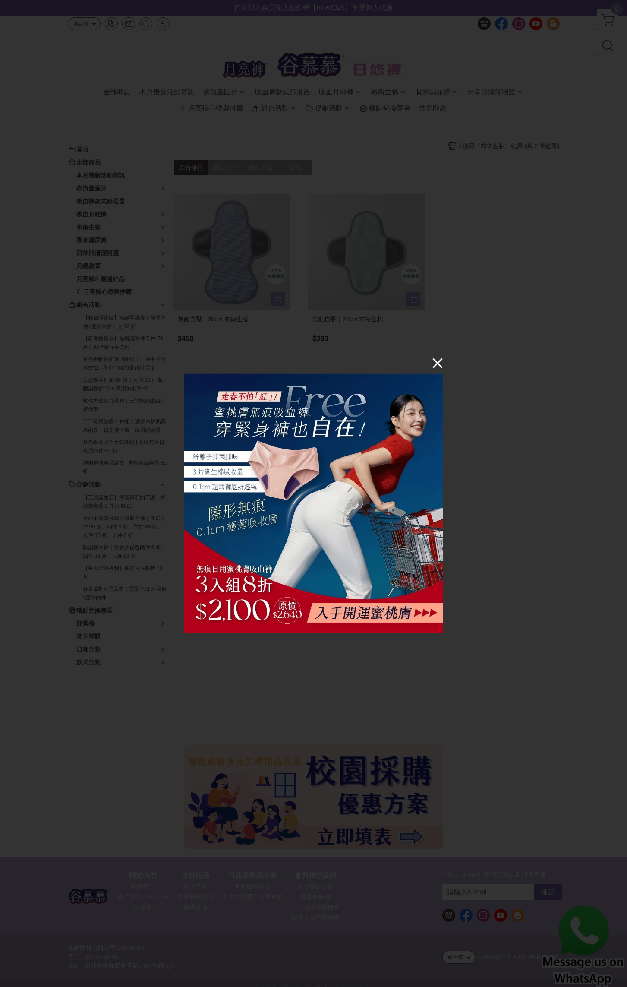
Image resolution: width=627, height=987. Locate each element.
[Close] (437, 363)
